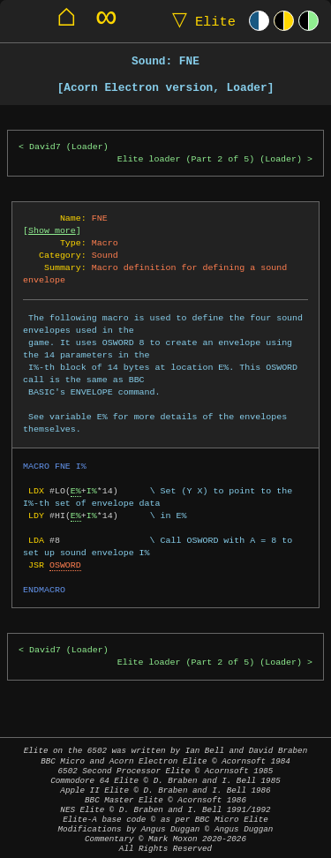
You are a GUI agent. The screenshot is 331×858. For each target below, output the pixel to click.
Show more (52, 230)
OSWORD (65, 565)
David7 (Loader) (69, 147)
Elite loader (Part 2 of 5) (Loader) (209, 159)
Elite (200, 20)
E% (76, 491)
